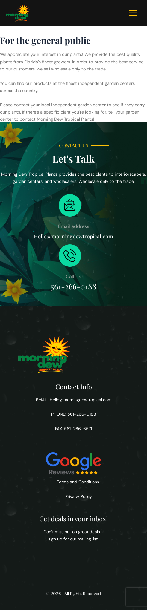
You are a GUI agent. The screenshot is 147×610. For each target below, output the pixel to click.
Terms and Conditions (78, 482)
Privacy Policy (78, 496)
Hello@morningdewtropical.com (80, 399)
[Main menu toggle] (133, 13)
